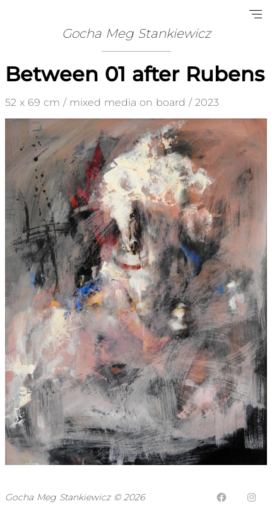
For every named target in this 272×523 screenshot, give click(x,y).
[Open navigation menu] (255, 14)
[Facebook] (221, 497)
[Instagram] (252, 497)
